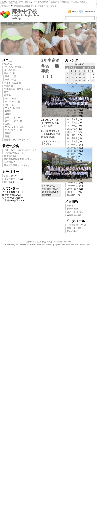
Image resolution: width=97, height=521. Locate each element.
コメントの (75, 212)
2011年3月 (72, 135)
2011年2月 (72, 138)
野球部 (8, 136)
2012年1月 (72, 106)
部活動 (27, 2)
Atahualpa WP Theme (41, 244)
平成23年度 (10, 79)
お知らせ (8, 175)
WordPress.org (74, 215)
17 (80, 77)
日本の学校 (72, 231)
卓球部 (8, 114)
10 (80, 74)
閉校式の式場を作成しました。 (19, 159)
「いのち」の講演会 (78, 2)
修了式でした (10, 156)
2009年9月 (72, 192)
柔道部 (8, 124)
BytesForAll (60, 244)
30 (76, 84)
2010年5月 (72, 166)
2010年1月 (72, 179)
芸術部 (8, 133)
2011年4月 (72, 132)
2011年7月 (72, 122)
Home (4, 2)
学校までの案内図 (41, 2)
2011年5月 (72, 129)
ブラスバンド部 (12, 108)
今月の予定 (55, 2)
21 (67, 80)
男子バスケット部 (13, 130)
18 (84, 77)
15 (71, 77)
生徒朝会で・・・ (13, 162)
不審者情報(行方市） (77, 225)
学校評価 (65, 2)
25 (84, 80)
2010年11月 (72, 148)
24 (80, 80)
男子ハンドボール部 (14, 127)
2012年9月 (72, 97)
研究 (21, 2)
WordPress (21, 244)
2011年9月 (72, 119)
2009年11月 (72, 185)
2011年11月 (72, 113)
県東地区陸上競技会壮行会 (25, 6)
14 (67, 77)
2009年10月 (72, 189)
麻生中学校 (24, 11)
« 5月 (71, 87)
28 (67, 84)
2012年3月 (72, 100)
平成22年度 (10, 76)
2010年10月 (72, 151)
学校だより (6, 6)
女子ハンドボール (13, 117)
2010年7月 (72, 160)
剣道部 (8, 111)
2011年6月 (72, 125)
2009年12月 (72, 182)
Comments (89, 11)
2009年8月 (72, 195)
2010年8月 (72, 157)
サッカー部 (10, 98)
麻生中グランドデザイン (48, 6)
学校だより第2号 (75, 228)
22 (71, 80)
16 (76, 77)
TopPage (13, 2)
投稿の (72, 208)
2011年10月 (72, 116)
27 (93, 80)
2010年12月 (72, 144)
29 (71, 84)
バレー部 (9, 105)
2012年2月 (72, 103)
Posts (75, 11)
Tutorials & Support (83, 244)
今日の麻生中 (10, 179)
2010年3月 (72, 173)
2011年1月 (72, 141)
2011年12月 (72, 110)
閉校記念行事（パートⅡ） (17, 165)
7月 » (88, 87)
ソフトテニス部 (12, 101)
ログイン (71, 205)
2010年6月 (72, 163)
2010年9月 (72, 154)
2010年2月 (72, 176)
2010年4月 (72, 170)
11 (84, 74)
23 (76, 80)
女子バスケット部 (13, 120)
